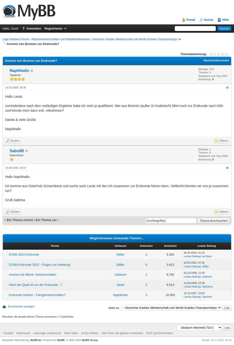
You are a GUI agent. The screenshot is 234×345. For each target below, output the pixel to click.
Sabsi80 (17, 151)
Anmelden (33, 28)
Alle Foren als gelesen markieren (122, 333)
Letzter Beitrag (192, 256)
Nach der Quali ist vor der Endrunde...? (35, 285)
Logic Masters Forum (15, 39)
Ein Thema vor (46, 220)
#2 (227, 167)
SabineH (120, 274)
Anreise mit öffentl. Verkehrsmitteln (32, 274)
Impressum (23, 333)
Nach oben (71, 333)
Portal (190, 20)
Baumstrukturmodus (216, 60)
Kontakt (8, 333)
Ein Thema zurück (20, 220)
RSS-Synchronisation (159, 333)
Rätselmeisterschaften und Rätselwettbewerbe (60, 39)
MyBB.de (35, 340)
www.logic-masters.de (47, 333)
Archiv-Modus (89, 333)
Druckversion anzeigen (21, 306)
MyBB (61, 340)
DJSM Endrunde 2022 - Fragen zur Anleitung (39, 264)
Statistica (207, 286)
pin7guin (207, 256)
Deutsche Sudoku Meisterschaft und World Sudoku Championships (135, 39)
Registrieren (53, 28)
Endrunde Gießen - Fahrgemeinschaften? (37, 295)
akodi (120, 285)
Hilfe (225, 20)
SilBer (120, 254)
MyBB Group (90, 340)
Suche (208, 20)
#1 (227, 87)
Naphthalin (19, 71)
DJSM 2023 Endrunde (24, 254)
